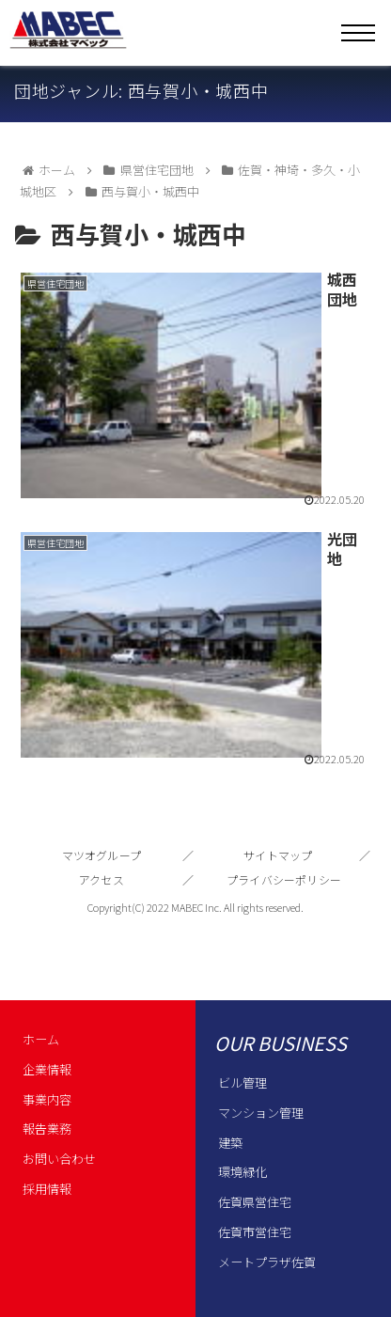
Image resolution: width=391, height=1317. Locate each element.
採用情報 (47, 1189)
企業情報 (47, 1069)
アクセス (101, 879)
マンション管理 (261, 1112)
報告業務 (47, 1128)
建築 (230, 1143)
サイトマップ (277, 855)
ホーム (41, 1039)
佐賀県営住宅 (254, 1202)
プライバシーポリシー (284, 879)
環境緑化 (242, 1172)
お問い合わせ (59, 1159)
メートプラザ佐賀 (267, 1262)
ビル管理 (242, 1082)
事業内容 (47, 1099)
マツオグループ (102, 855)
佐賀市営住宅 (254, 1232)
